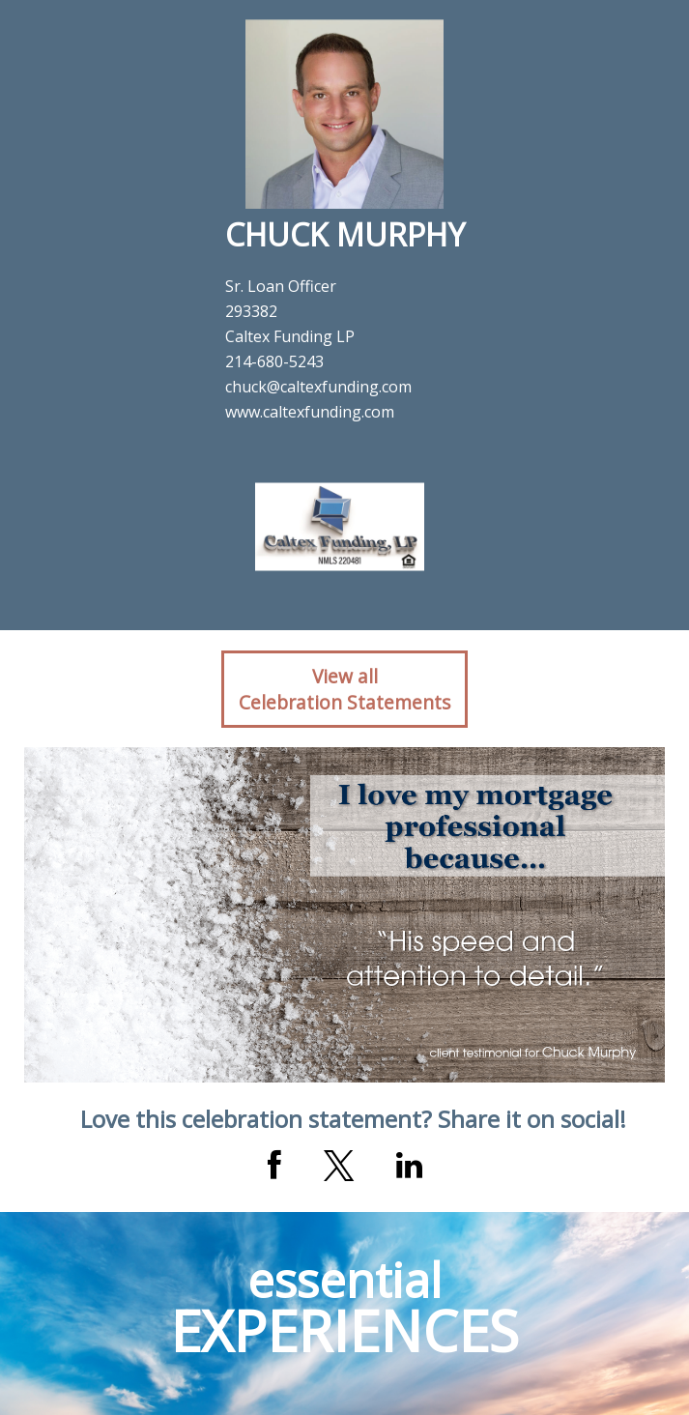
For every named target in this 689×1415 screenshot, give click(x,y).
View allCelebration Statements (344, 689)
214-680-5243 (274, 361)
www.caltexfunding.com (309, 411)
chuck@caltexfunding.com (318, 386)
